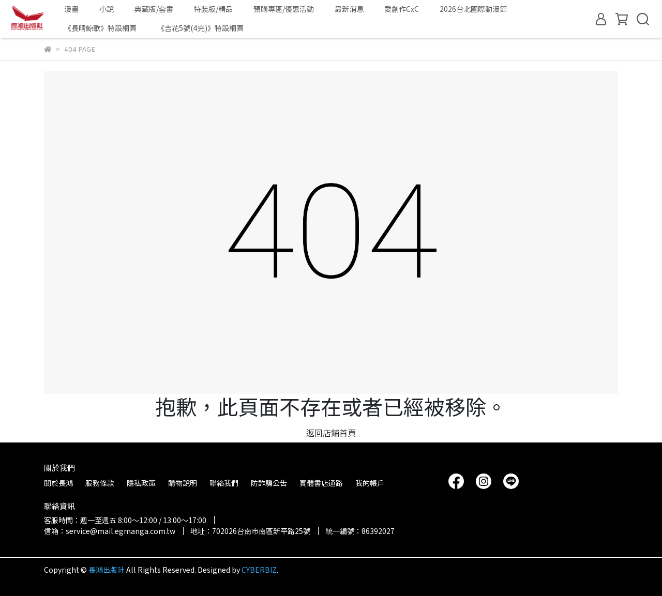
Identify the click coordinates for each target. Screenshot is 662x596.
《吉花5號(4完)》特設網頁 (200, 28)
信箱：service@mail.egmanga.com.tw (109, 531)
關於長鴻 (58, 483)
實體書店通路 (321, 483)
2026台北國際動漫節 (473, 9)
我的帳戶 (369, 483)
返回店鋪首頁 (331, 432)
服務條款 (99, 483)
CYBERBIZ (259, 569)
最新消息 (349, 9)
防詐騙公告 (269, 483)
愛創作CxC (401, 9)
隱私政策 (141, 483)
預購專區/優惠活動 (283, 9)
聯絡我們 (223, 483)
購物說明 (182, 483)
